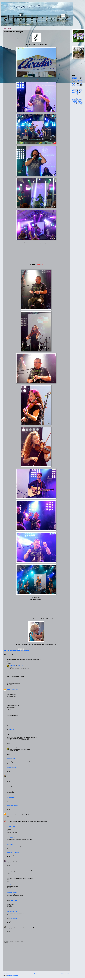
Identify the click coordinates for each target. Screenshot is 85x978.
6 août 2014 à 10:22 (12, 826)
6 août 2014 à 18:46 (13, 911)
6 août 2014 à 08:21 (13, 785)
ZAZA (8, 844)
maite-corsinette (9, 892)
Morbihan (18, 650)
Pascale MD (9, 758)
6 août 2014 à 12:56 (12, 869)
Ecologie (75, 94)
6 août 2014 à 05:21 (15, 689)
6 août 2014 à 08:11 (12, 775)
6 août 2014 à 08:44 (20, 665)
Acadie (8, 650)
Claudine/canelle (12, 665)
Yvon (7, 797)
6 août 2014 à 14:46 (11, 884)
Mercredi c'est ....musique (78, 93)
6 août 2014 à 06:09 (11, 729)
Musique (22, 650)
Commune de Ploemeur (76, 100)
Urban (8, 869)
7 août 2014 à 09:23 (13, 918)
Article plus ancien (65, 973)
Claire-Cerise (9, 805)
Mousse (8, 785)
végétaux (79, 88)
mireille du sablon (10, 852)
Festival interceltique (13, 650)
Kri (7, 884)
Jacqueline (8, 926)
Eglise (77, 92)
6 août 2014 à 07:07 (12, 767)
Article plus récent (7, 973)
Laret (7, 837)
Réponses (9, 663)
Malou (8, 813)
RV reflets (79, 99)
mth (7, 819)
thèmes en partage (76, 85)
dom (7, 775)
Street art (80, 94)
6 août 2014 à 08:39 (12, 797)
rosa (7, 826)
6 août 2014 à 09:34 (12, 819)
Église (80, 101)
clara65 (8, 767)
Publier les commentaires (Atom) (12, 975)
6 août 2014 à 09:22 (14, 805)
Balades (77, 84)
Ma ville (80, 90)
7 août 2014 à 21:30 (14, 926)
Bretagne (74, 77)
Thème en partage (77, 80)
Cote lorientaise (75, 101)
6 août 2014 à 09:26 (12, 813)
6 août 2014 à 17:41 (14, 900)
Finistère (74, 89)
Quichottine (9, 860)
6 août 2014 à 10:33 (12, 837)
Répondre (8, 661)
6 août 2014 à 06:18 (14, 758)
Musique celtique (26, 650)
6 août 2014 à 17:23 (16, 892)
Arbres (81, 92)
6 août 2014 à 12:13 (14, 860)
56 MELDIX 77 (9, 689)
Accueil (36, 973)
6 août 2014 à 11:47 (16, 852)
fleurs (81, 83)
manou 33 (8, 911)
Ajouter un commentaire (8, 934)
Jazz (77, 98)
